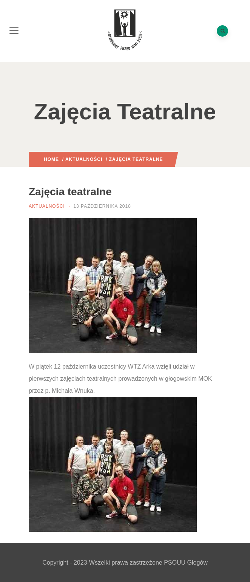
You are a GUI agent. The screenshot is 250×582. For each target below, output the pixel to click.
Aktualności (83, 159)
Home (51, 159)
